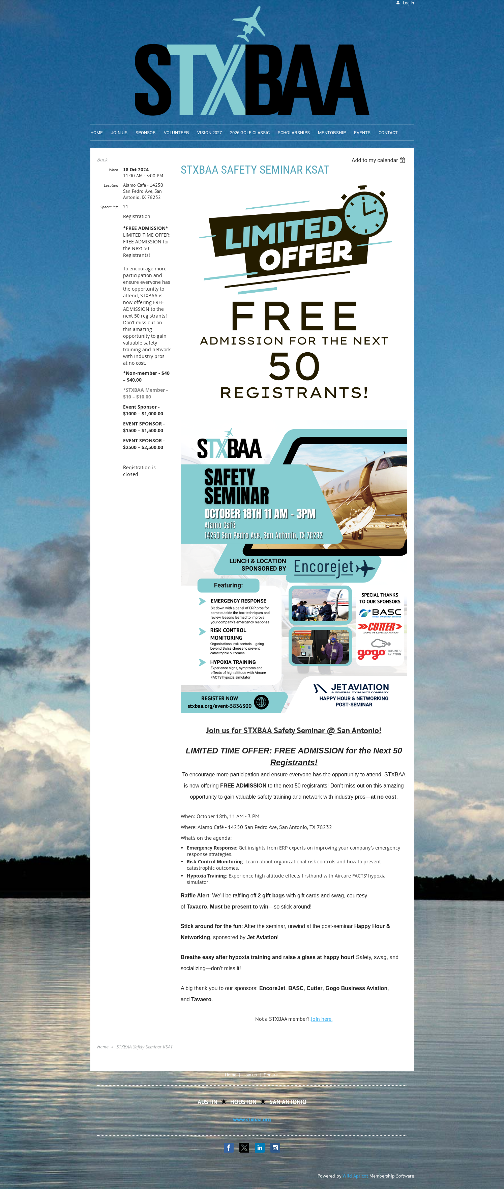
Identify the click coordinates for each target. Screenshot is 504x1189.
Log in (408, 3)
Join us (250, 1075)
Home (102, 1047)
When (113, 169)
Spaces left (109, 206)
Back (102, 159)
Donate (271, 1075)
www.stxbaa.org (252, 1119)
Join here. (321, 1018)
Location (111, 185)
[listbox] (379, 160)
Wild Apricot (355, 1176)
